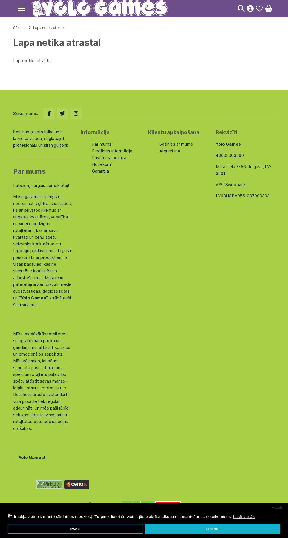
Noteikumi (102, 164)
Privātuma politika (109, 157)
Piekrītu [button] (213, 529)
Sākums (19, 28)
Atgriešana (169, 150)
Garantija (100, 171)
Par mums (101, 144)
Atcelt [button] (277, 507)
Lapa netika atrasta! (49, 28)
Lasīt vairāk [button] (244, 516)
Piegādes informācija (112, 150)
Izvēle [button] (75, 529)
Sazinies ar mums (176, 144)
